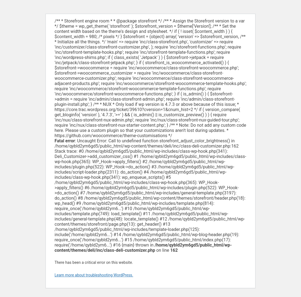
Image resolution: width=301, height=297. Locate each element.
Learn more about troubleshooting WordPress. (94, 275)
